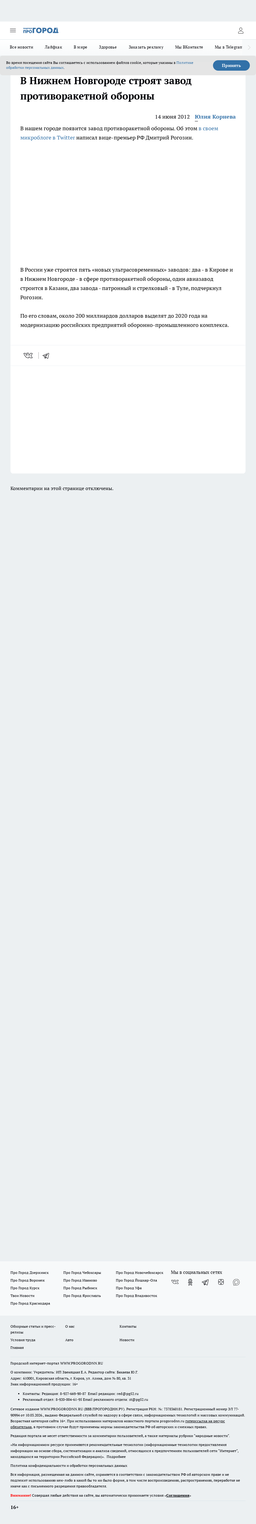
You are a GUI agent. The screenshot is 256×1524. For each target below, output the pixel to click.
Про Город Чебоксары (82, 1272)
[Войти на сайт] (240, 30)
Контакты (128, 1326)
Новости (127, 1339)
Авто (69, 1339)
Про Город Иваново (80, 1280)
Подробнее (116, 1456)
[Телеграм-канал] (205, 1282)
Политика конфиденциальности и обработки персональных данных (68, 1465)
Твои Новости (22, 1295)
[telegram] (48, 355)
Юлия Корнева (215, 116)
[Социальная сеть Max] (236, 1282)
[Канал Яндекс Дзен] (221, 1282)
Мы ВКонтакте (189, 47)
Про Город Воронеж (27, 1280)
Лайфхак (53, 47)
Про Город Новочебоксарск (139, 1272)
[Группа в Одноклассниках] (190, 1282)
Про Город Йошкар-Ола (136, 1280)
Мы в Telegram (229, 47)
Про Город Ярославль (82, 1295)
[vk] (28, 355)
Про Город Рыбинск (80, 1288)
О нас (70, 1326)
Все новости (21, 47)
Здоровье (108, 47)
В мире (81, 47)
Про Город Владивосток (136, 1295)
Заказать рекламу (146, 47)
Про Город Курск (24, 1288)
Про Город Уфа (129, 1288)
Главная (17, 1347)
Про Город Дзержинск (29, 1272)
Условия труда (22, 1339)
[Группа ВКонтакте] (175, 1282)
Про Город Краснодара (30, 1303)
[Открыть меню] (13, 30)
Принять (231, 65)
